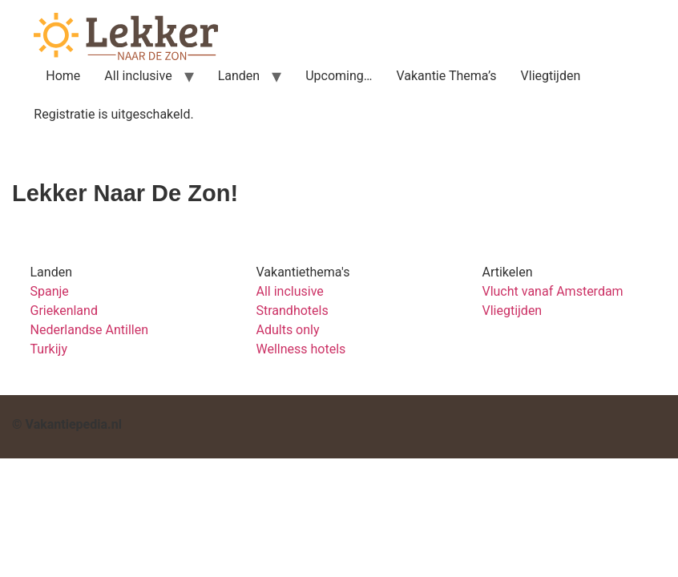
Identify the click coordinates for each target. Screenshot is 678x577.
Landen (239, 75)
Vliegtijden (551, 75)
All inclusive (138, 75)
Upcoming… (338, 75)
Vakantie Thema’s (446, 75)
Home (63, 75)
